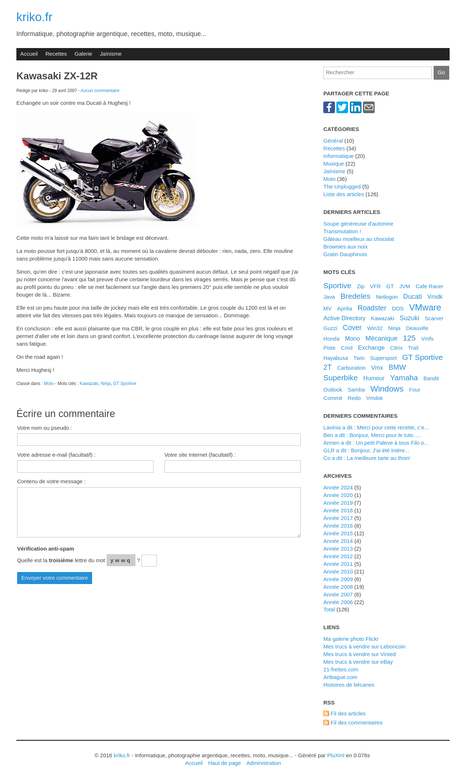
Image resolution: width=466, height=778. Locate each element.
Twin (359, 358)
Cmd (347, 348)
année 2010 (338, 571)
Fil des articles (348, 713)
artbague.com (340, 677)
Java (329, 297)
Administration (263, 763)
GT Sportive (125, 383)
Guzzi (330, 328)
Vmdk (435, 296)
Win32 (375, 328)
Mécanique (382, 338)
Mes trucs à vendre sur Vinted (359, 654)
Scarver (434, 318)
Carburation (351, 368)
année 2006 (338, 602)
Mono (352, 338)
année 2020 (338, 495)
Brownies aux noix (345, 246)
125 (409, 338)
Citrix (396, 348)
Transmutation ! (342, 231)
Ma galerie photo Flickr (351, 639)
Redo (354, 398)
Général (333, 141)
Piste (329, 348)
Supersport (383, 358)
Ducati (412, 296)
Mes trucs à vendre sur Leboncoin (364, 646)
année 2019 (338, 503)
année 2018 (338, 510)
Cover (352, 327)
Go (441, 72)
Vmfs (427, 339)
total (329, 609)
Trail (413, 348)
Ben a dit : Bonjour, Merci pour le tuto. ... (371, 435)
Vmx (377, 367)
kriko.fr (34, 17)
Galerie (83, 54)
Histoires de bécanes (348, 685)
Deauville (417, 328)
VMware (425, 307)
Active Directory (344, 318)
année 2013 (338, 548)
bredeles (355, 296)
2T (327, 367)
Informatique (338, 156)
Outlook (332, 389)
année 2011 (338, 564)
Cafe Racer (429, 286)
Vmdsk (374, 398)
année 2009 (338, 579)
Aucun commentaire (100, 90)
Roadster (372, 308)
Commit (332, 398)
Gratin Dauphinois (345, 254)
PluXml (335, 755)
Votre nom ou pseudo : (44, 428)
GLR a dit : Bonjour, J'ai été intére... (366, 450)
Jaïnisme (111, 54)
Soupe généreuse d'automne (358, 224)
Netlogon (387, 297)
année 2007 (338, 594)
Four (414, 389)
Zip (360, 286)
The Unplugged (341, 186)
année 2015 (338, 533)
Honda (331, 339)
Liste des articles (343, 194)
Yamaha (404, 377)
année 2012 (338, 556)
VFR (375, 286)
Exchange (371, 347)
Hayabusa (335, 358)
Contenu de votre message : (51, 481)
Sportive (337, 285)
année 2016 (338, 526)
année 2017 (338, 518)
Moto (49, 383)
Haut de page (224, 763)
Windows (386, 388)
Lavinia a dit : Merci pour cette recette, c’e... (376, 427)
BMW (397, 367)
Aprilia (344, 308)
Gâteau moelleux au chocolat (358, 239)
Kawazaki (89, 383)
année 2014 (338, 541)
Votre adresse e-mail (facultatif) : (56, 455)
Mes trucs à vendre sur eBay (358, 662)
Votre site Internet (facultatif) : (200, 455)
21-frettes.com (340, 669)
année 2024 (338, 487)
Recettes (56, 54)
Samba (356, 389)
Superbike (340, 377)
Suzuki (409, 318)
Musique (333, 163)
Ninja (106, 383)
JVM (404, 286)
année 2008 (338, 587)
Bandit (431, 378)
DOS (397, 308)
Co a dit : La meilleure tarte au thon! (366, 458)
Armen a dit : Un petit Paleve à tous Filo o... (376, 443)
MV (327, 308)
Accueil (28, 54)
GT (390, 286)
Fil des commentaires (356, 722)
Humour (374, 378)
